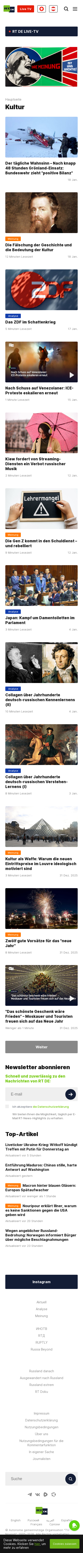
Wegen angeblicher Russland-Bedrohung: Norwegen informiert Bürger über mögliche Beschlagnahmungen (40, 1235)
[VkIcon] (37, 1494)
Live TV (25, 9)
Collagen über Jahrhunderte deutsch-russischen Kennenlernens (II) (40, 700)
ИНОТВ (41, 1329)
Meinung (41, 1316)
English (16, 1520)
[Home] (9, 8)
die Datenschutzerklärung (51, 1106)
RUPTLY (42, 1342)
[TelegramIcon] (29, 1494)
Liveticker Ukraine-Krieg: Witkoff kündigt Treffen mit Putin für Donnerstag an (41, 1146)
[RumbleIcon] (45, 1494)
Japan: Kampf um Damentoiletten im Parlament (40, 620)
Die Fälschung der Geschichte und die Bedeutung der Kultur (38, 247)
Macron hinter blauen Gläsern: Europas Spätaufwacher (40, 1187)
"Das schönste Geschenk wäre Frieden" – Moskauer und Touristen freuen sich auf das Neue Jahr (39, 1016)
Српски (54, 1524)
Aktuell (41, 1302)
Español (66, 1520)
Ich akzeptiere (40, 1106)
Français (36, 1524)
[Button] (70, 1094)
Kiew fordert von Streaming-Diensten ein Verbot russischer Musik (35, 464)
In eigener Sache (41, 1452)
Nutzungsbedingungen (41, 1427)
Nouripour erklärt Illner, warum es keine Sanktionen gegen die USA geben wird (40, 1210)
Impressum (41, 1413)
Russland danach (41, 1371)
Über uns (41, 1434)
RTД (41, 1335)
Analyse (41, 1309)
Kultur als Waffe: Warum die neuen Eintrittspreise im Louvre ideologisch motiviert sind (40, 864)
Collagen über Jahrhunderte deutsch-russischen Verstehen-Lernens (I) (36, 782)
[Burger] (75, 9)
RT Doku (41, 1391)
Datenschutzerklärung (41, 1420)
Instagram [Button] (41, 1282)
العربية (50, 1520)
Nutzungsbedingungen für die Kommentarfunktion (41, 1443)
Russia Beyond (41, 1349)
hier (37, 1544)
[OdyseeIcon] (53, 1494)
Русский (33, 1520)
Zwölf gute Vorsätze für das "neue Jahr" (38, 943)
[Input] (41, 1094)
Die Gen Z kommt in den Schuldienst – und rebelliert (41, 543)
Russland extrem (41, 1385)
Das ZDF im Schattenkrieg (30, 322)
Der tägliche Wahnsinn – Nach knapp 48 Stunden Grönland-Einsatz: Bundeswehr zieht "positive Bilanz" (40, 168)
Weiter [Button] (42, 1047)
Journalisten (41, 1459)
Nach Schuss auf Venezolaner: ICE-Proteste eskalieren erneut (39, 390)
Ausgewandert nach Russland (41, 1378)
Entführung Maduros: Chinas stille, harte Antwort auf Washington (41, 1167)
